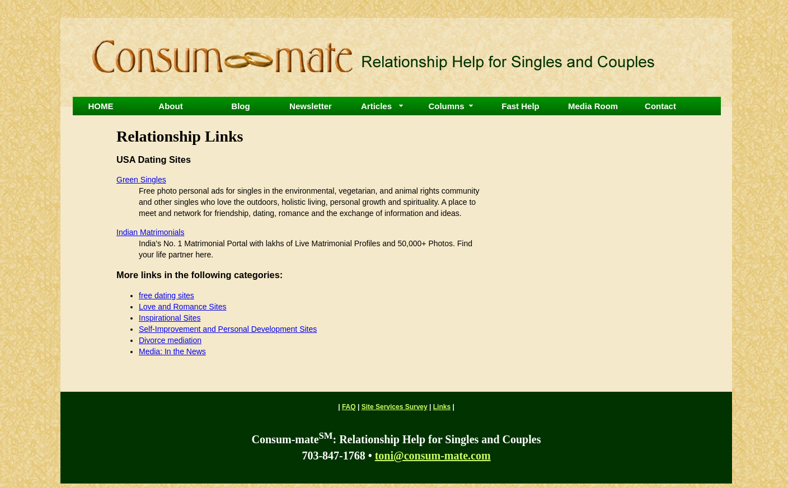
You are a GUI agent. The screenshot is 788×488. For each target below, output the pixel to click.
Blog (240, 106)
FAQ (349, 407)
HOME (101, 106)
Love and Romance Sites (182, 306)
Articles (376, 106)
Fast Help (520, 106)
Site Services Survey (395, 407)
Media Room (593, 106)
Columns (446, 106)
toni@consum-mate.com (433, 455)
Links (442, 407)
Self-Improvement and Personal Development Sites (228, 329)
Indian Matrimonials (150, 232)
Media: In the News (172, 351)
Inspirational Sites (170, 317)
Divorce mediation (170, 340)
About (170, 106)
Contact (660, 106)
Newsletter (310, 106)
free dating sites (166, 295)
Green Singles (141, 179)
